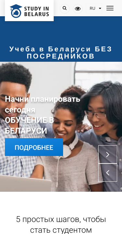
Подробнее (34, 147)
